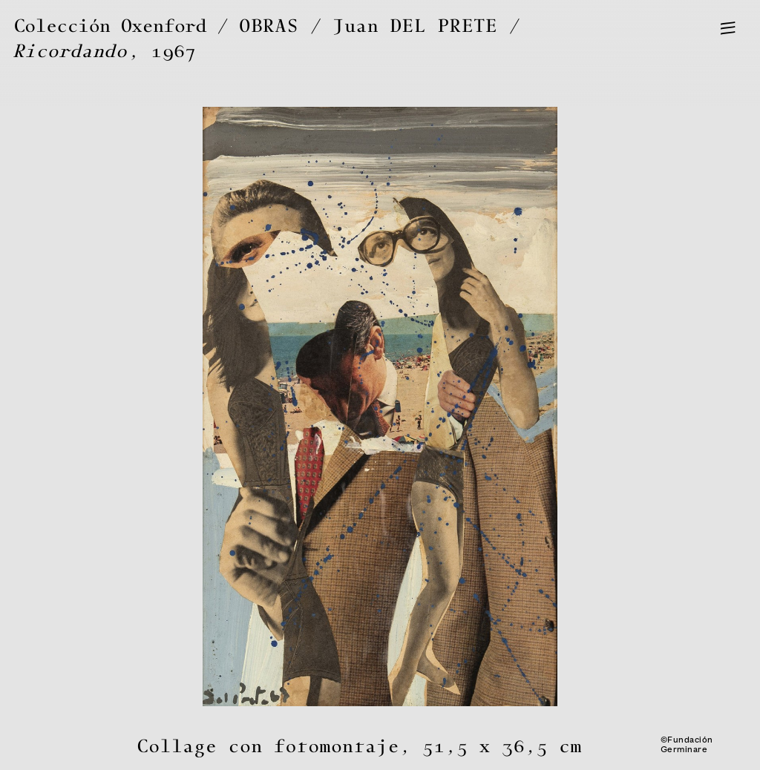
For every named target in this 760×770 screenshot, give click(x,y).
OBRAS (269, 26)
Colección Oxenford (110, 26)
